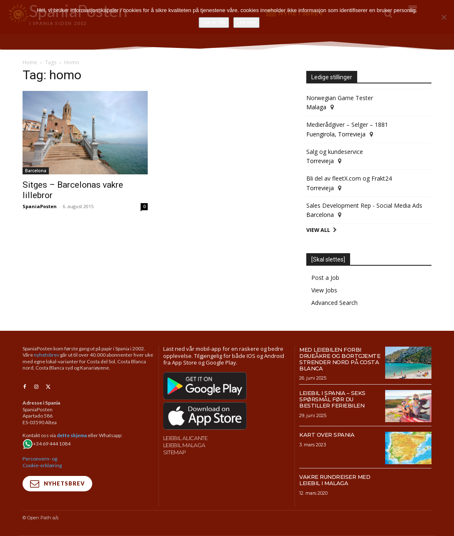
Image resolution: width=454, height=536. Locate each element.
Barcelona (35, 171)
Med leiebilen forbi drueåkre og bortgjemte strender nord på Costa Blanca (339, 359)
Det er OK (214, 22)
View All (318, 230)
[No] (443, 17)
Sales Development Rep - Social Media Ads (364, 205)
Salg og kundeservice (334, 152)
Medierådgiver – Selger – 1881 (347, 124)
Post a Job (325, 278)
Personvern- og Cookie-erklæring (42, 461)
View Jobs (324, 290)
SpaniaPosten (40, 206)
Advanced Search (334, 303)
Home (30, 62)
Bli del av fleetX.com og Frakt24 (349, 178)
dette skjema (72, 435)
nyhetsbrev (46, 355)
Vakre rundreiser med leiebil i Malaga (334, 479)
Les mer (246, 22)
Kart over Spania (326, 434)
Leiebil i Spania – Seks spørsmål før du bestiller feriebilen (332, 399)
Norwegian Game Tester (339, 98)
